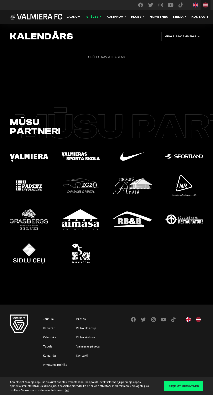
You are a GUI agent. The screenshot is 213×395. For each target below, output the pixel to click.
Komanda (114, 16)
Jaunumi (73, 16)
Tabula (47, 346)
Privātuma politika (55, 365)
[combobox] (182, 36)
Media (178, 16)
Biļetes (81, 319)
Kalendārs (50, 337)
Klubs (136, 16)
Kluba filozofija (86, 328)
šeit (67, 390)
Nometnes (159, 16)
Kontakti (199, 16)
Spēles (92, 16)
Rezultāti (49, 328)
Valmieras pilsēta (88, 346)
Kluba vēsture (85, 337)
